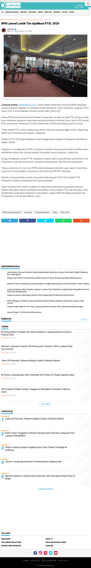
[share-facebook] (27, 221)
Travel (71, 12)
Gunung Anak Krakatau (11, 546)
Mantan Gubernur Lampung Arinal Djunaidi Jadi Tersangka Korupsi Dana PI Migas (40, 477)
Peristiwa (48, 12)
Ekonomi (57, 12)
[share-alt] (9, 221)
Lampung (23, 12)
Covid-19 (49, 539)
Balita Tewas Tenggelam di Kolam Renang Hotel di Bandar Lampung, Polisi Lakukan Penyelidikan (40, 434)
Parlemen (32, 12)
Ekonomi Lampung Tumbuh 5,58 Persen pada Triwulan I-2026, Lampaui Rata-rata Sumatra (37, 347)
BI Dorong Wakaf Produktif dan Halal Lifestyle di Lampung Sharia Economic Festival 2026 (36, 333)
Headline (49, 546)
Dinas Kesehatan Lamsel (56, 542)
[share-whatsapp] (63, 221)
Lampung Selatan (11, 12)
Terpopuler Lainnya (45, 489)
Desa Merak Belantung (11, 542)
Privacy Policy (63, 561)
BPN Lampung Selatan (11, 19)
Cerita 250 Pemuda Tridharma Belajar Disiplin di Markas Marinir (30, 360)
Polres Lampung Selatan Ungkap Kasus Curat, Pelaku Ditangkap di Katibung (36, 448)
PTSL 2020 (47, 19)
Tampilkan (84, 319)
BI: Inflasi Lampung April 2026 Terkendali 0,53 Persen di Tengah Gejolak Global (37, 375)
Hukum (40, 12)
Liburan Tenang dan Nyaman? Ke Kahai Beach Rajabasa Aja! (33, 461)
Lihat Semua (45, 404)
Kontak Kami (35, 561)
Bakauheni (5, 539)
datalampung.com (27, 105)
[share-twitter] (45, 221)
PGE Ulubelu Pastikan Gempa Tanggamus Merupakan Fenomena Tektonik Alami (35, 390)
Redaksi (26, 561)
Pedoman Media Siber (48, 561)
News (41, 19)
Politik (64, 12)
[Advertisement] (45, 242)
